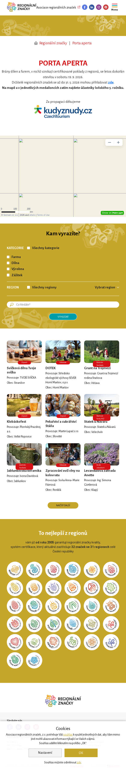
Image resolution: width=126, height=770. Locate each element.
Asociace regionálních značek (56, 7)
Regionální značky (50, 43)
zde (79, 762)
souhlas (68, 734)
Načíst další (63, 505)
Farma (16, 257)
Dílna (15, 263)
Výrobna (18, 269)
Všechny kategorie (45, 248)
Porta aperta (82, 43)
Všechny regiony (44, 287)
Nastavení (45, 752)
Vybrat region (105, 287)
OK (81, 753)
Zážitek (17, 275)
